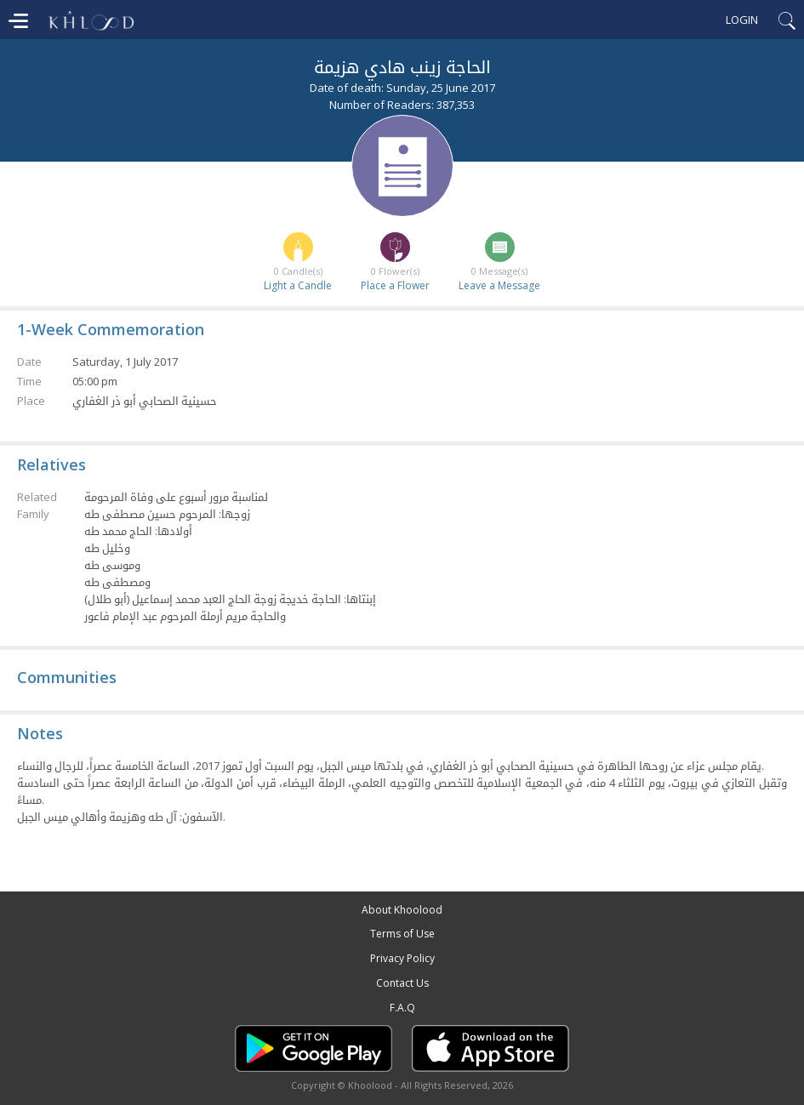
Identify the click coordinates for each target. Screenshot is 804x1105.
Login (742, 19)
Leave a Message (499, 285)
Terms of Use (402, 933)
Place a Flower (395, 285)
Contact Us (402, 983)
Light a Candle (298, 285)
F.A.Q (402, 1007)
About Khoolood (402, 910)
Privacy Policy (402, 958)
